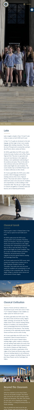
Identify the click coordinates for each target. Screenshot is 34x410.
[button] (32, 10)
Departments (8, 124)
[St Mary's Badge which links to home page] (5, 4)
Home (2, 124)
